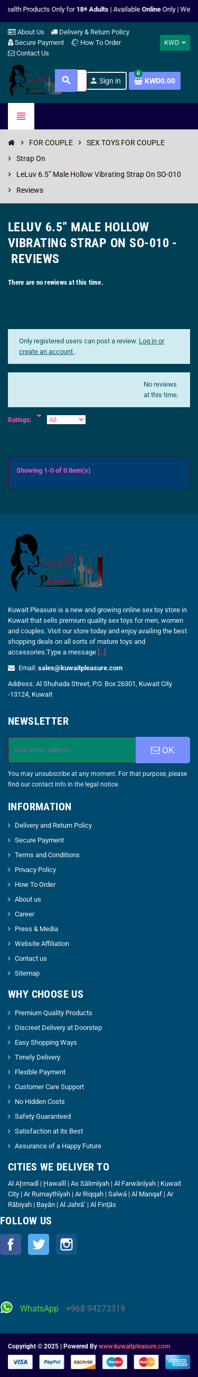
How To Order (95, 42)
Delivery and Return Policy (53, 825)
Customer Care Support (49, 1087)
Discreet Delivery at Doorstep (58, 1028)
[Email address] (72, 750)
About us (28, 899)
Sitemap (27, 973)
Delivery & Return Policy (90, 32)
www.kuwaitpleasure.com (134, 1346)
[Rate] (39, 410)
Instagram (66, 1244)
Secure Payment (36, 42)
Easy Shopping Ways (46, 1042)
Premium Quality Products (53, 1013)
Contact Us (28, 53)
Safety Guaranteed (43, 1116)
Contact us (31, 958)
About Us (26, 32)
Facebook (10, 1244)
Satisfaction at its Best (49, 1131)
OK (162, 750)
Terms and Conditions (47, 855)
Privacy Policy (35, 870)
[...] (102, 652)
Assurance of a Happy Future (58, 1146)
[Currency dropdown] (175, 43)
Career (24, 914)
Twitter (38, 1244)
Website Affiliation (42, 944)
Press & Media (36, 929)
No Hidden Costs (40, 1102)
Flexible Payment (40, 1072)
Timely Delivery (37, 1057)
